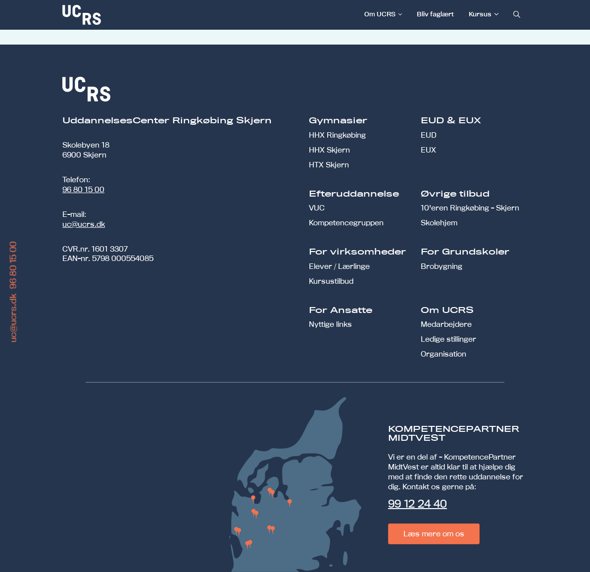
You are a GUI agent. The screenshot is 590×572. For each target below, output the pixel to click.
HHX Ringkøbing (337, 135)
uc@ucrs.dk (83, 224)
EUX (428, 150)
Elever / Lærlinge (339, 266)
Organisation (443, 354)
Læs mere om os (433, 533)
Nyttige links (330, 324)
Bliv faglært (435, 14)
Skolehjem (439, 222)
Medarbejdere (446, 324)
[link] (114, 15)
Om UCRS (379, 14)
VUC (317, 207)
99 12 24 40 (417, 503)
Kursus (480, 14)
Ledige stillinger (448, 339)
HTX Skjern (329, 164)
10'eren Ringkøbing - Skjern (470, 207)
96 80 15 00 (83, 189)
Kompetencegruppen (346, 222)
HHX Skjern (329, 150)
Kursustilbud (331, 281)
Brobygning (441, 266)
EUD (429, 135)
